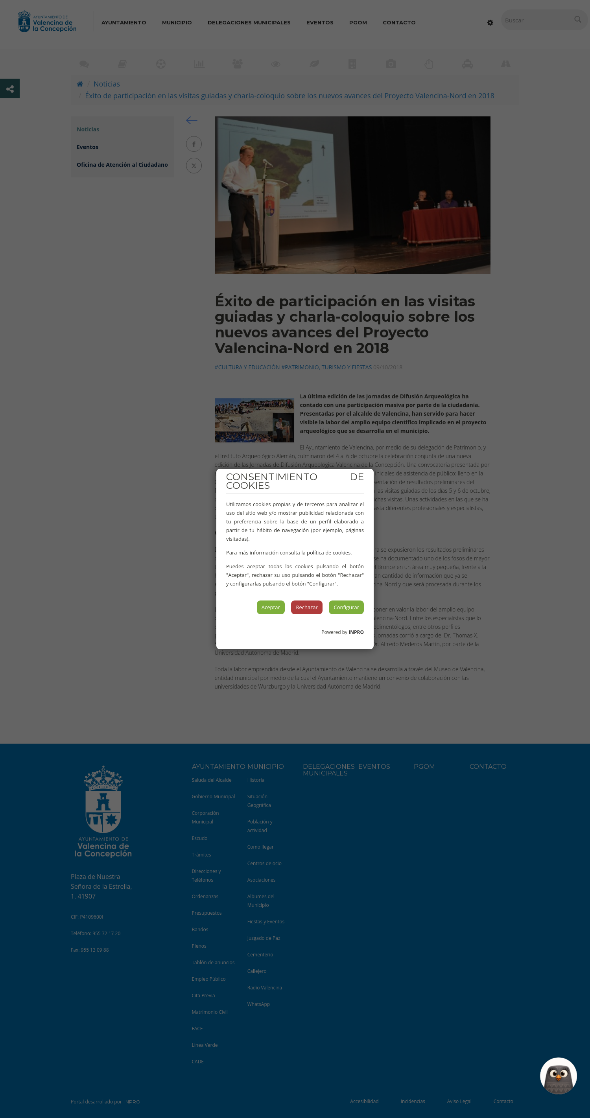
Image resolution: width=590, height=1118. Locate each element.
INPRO (356, 632)
